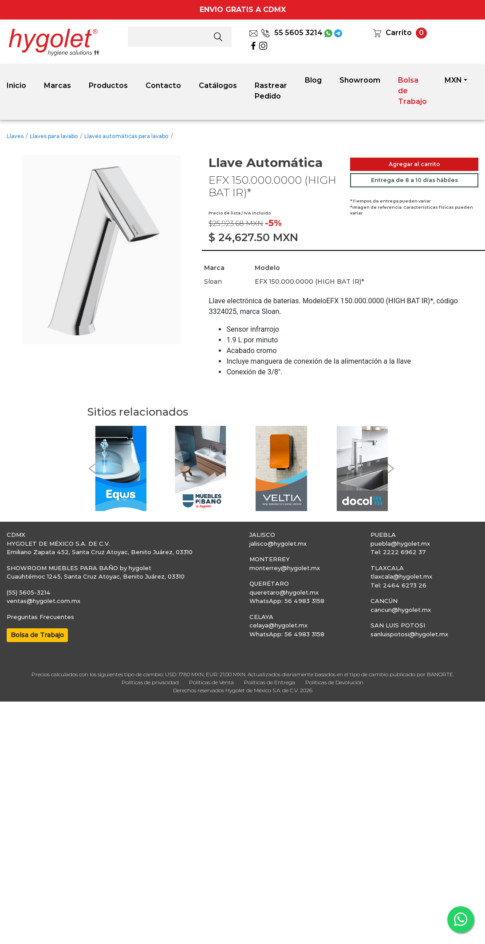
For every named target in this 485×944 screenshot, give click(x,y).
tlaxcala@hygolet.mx (401, 576)
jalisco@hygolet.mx (278, 543)
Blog (313, 80)
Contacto (163, 85)
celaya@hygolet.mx (278, 625)
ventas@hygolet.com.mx (43, 600)
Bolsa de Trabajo (412, 91)
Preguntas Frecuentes (40, 616)
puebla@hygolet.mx (400, 543)
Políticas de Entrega (269, 682)
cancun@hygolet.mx (401, 609)
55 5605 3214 (291, 32)
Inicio (16, 85)
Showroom (359, 80)
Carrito (399, 32)
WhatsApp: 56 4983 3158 (286, 600)
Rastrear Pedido (271, 90)
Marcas (57, 85)
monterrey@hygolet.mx (284, 567)
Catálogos (218, 85)
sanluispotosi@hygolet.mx (409, 634)
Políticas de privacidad (150, 682)
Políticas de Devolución (334, 682)
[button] (92, 469)
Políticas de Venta (211, 682)
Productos (108, 85)
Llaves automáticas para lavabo (126, 136)
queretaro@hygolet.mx (284, 592)
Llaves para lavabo (54, 136)
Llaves (15, 136)
